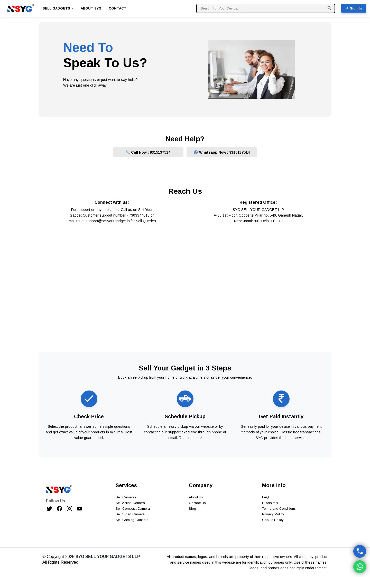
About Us (196, 497)
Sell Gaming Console (132, 520)
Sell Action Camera (130, 503)
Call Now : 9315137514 (148, 152)
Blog (192, 508)
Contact (117, 8)
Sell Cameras (126, 497)
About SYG (91, 8)
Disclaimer (270, 503)
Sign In (354, 8)
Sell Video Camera (130, 514)
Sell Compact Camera (133, 508)
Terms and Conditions (279, 508)
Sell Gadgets (57, 8)
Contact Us (197, 503)
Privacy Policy (273, 514)
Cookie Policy (273, 520)
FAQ (265, 497)
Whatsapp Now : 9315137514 (222, 152)
